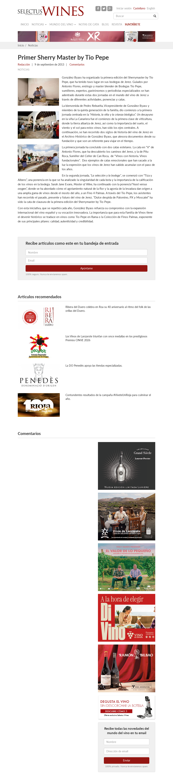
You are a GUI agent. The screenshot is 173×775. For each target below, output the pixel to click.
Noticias (39, 24)
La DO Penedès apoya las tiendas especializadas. (93, 365)
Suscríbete (132, 24)
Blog (105, 24)
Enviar (126, 760)
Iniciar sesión (124, 8)
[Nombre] (126, 742)
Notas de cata (89, 24)
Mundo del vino (62, 24)
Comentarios (76, 64)
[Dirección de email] (126, 751)
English (151, 8)
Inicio (25, 24)
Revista (117, 24)
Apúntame (86, 268)
